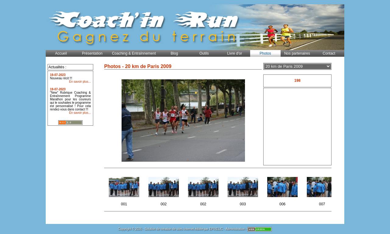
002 (164, 189)
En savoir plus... (80, 81)
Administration (235, 229)
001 (124, 189)
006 (283, 189)
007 (322, 189)
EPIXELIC (216, 229)
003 (243, 189)
